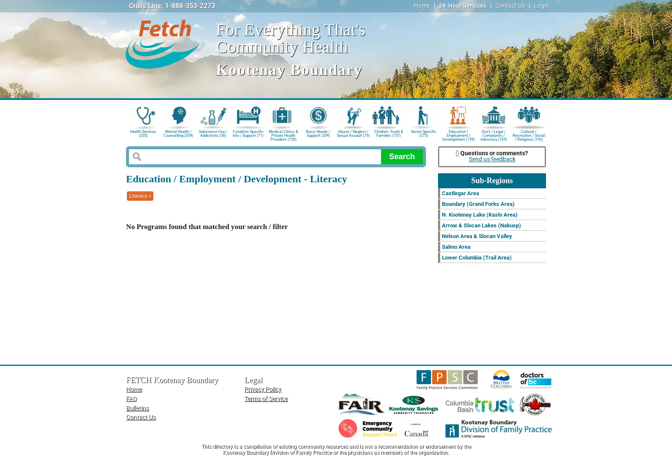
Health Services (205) (143, 134)
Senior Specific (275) (423, 134)
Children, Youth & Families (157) (388, 134)
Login (541, 5)
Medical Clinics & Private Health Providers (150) (283, 135)
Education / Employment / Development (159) (458, 135)
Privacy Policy (262, 389)
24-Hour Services (462, 5)
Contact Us (510, 5)
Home (422, 5)
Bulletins (137, 408)
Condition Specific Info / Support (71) (248, 134)
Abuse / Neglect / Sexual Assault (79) (353, 134)
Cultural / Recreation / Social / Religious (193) (529, 135)
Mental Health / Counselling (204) (178, 134)
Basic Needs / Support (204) (318, 134)
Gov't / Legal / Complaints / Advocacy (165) (493, 135)
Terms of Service (266, 398)
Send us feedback (492, 159)
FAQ (131, 398)
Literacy (140, 196)
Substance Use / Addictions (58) (213, 134)
